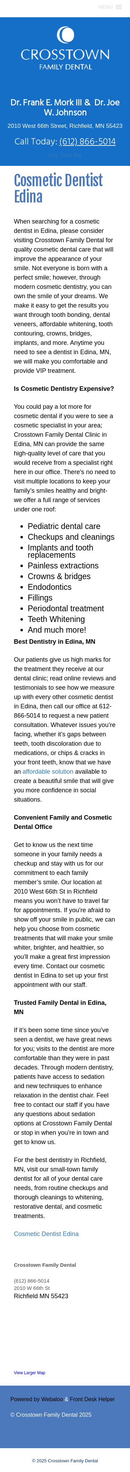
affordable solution (48, 771)
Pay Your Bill (65, 155)
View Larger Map (29, 1372)
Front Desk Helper (92, 1399)
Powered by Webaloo (36, 1399)
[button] (105, 7)
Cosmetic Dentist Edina (46, 1233)
